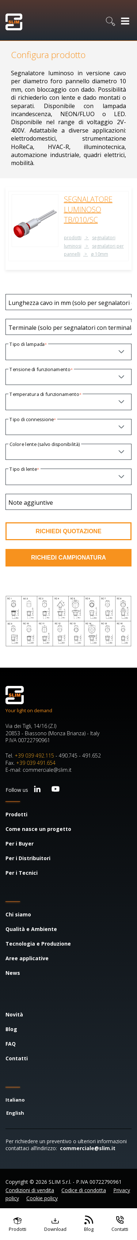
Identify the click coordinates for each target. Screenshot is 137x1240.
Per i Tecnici (21, 872)
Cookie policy (42, 1198)
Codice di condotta (83, 1190)
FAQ (10, 1043)
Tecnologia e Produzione (38, 943)
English (15, 1113)
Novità (14, 1014)
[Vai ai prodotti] (17, 1224)
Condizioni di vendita (29, 1190)
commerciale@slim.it (87, 1148)
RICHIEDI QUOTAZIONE (68, 531)
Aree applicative (27, 958)
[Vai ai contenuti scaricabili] (55, 1224)
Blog (11, 1029)
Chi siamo (18, 914)
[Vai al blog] (89, 1224)
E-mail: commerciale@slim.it (38, 769)
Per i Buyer (19, 843)
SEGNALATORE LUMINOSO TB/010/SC (88, 209)
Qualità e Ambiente (31, 929)
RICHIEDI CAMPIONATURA (68, 557)
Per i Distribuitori (27, 858)
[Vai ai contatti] (120, 1224)
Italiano (15, 1099)
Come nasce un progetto (38, 828)
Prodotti (16, 814)
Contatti (16, 1058)
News (12, 972)
